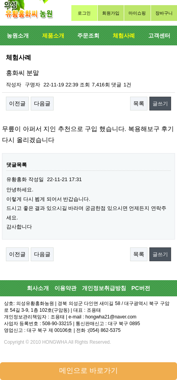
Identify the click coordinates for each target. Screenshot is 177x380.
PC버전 (140, 288)
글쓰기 (160, 104)
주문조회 (88, 35)
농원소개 (18, 35)
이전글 (17, 103)
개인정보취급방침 (104, 288)
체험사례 (124, 35)
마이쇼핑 (137, 13)
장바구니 (164, 13)
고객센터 (159, 35)
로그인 (84, 13)
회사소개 (38, 288)
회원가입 (110, 13)
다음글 (42, 103)
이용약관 (65, 288)
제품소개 (53, 35)
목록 (138, 103)
